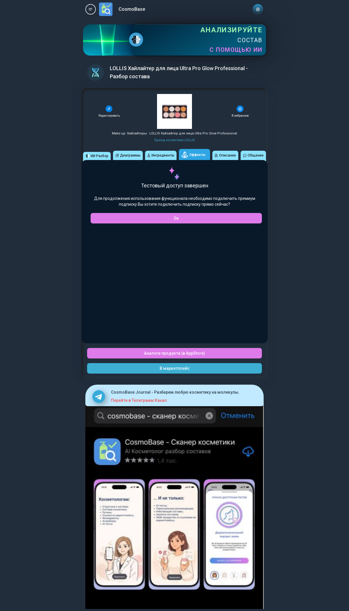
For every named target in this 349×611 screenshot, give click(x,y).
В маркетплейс (175, 368)
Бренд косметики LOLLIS (174, 140)
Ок (176, 218)
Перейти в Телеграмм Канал (139, 400)
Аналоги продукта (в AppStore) (174, 353)
